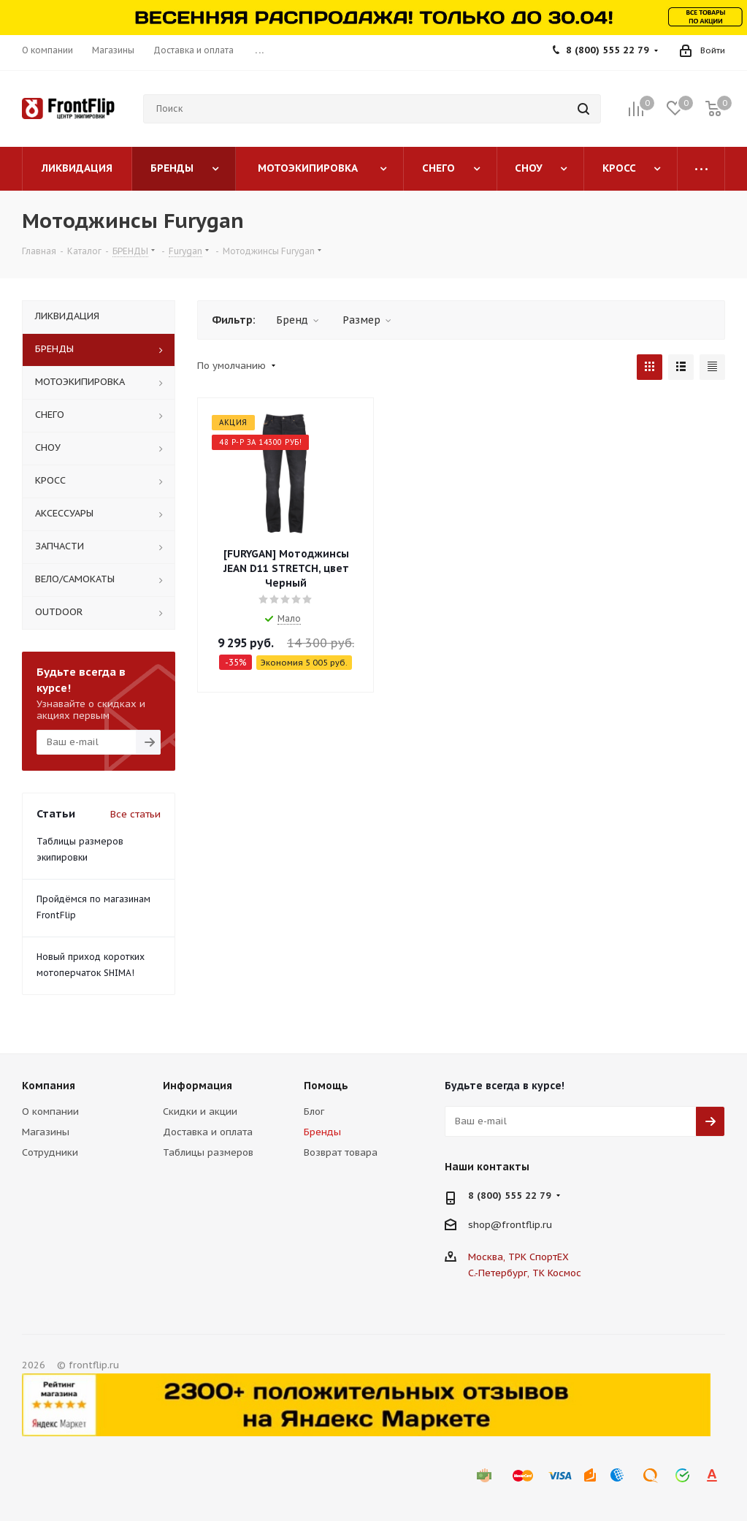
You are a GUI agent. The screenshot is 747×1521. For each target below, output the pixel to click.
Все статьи (135, 814)
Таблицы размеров (208, 1152)
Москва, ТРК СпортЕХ (518, 1257)
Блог (314, 1111)
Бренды (322, 1132)
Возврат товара (341, 1152)
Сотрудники (50, 1152)
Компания (48, 1085)
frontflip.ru (527, 1225)
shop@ (485, 1225)
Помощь (326, 1085)
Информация (197, 1085)
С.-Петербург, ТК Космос (524, 1273)
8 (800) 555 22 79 (607, 50)
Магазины (45, 1132)
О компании (50, 1111)
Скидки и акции (200, 1111)
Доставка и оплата (208, 1132)
